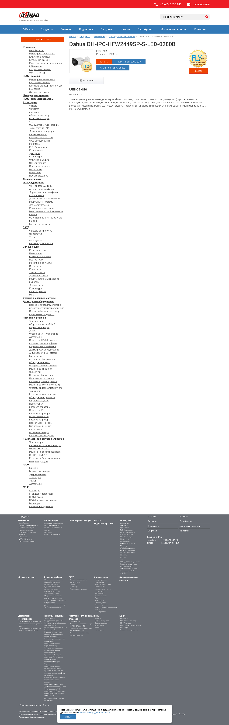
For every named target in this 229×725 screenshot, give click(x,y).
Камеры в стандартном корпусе (45, 63)
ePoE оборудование (39, 140)
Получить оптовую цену (129, 61)
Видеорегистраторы (39, 471)
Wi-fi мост (34, 109)
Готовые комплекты (39, 224)
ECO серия (34, 89)
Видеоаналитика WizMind (42, 346)
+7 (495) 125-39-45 (170, 4)
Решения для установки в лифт (45, 384)
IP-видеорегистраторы (36, 95)
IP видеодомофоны (33, 182)
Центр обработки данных (42, 375)
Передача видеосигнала (41, 378)
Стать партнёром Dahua (112, 67)
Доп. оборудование (39, 205)
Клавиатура (35, 156)
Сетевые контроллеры (40, 230)
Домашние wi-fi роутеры (41, 131)
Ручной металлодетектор (42, 314)
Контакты (200, 29)
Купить (104, 61)
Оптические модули (39, 160)
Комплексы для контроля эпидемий (43, 438)
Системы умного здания (41, 435)
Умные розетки (37, 272)
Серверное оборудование (42, 359)
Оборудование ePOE (39, 362)
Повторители (36, 259)
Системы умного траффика (43, 343)
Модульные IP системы (41, 202)
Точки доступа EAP (39, 128)
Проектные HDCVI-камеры (43, 340)
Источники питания (39, 166)
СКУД (26, 227)
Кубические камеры (39, 57)
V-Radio (33, 105)
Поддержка (86, 29)
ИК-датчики (35, 266)
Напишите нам (201, 4)
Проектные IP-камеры (40, 423)
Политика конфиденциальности (32, 717)
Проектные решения (34, 317)
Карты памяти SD (38, 134)
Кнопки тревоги (37, 291)
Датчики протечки (38, 275)
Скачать (198, 71)
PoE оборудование (39, 147)
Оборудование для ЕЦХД (42, 324)
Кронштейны (36, 150)
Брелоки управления (40, 256)
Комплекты (35, 269)
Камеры (33, 468)
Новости (125, 29)
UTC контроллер (37, 163)
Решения (66, 29)
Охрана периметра (39, 432)
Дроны (32, 330)
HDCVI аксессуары (39, 175)
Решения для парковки (41, 369)
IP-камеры (29, 47)
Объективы (35, 172)
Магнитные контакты (40, 263)
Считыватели (36, 234)
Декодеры (34, 153)
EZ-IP (26, 487)
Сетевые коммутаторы (41, 137)
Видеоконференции (39, 327)
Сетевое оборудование (41, 506)
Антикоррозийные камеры (43, 353)
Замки (32, 480)
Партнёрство (145, 29)
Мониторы (34, 144)
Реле (31, 294)
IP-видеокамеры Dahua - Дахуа (34, 705)
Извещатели (35, 253)
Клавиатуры (35, 288)
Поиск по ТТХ (43, 39)
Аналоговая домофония (41, 189)
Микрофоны (35, 169)
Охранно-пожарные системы (39, 298)
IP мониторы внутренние (42, 208)
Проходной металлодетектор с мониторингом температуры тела (30, 624)
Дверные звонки (32, 179)
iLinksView (34, 112)
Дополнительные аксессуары (44, 198)
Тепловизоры (36, 321)
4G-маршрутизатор (39, 115)
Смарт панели (36, 195)
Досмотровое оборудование (38, 301)
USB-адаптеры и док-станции (44, 125)
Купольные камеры (39, 60)
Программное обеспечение (43, 365)
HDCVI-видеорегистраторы (38, 98)
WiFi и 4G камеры (38, 72)
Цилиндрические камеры (42, 53)
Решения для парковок (41, 243)
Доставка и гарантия (173, 29)
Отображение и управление (43, 334)
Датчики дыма (36, 285)
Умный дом (35, 477)
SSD (31, 121)
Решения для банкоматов (42, 394)
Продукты (47, 29)
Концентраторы (37, 250)
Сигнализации (31, 246)
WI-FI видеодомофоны (40, 186)
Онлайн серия (36, 50)
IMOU (26, 464)
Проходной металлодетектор (44, 311)
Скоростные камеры (40, 69)
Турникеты (35, 237)
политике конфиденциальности (94, 712)
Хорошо (68, 717)
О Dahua (28, 29)
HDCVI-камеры (31, 76)
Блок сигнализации (39, 118)
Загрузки (106, 29)
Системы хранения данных (43, 381)
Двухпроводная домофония (43, 192)
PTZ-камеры (35, 66)
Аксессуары (30, 102)
